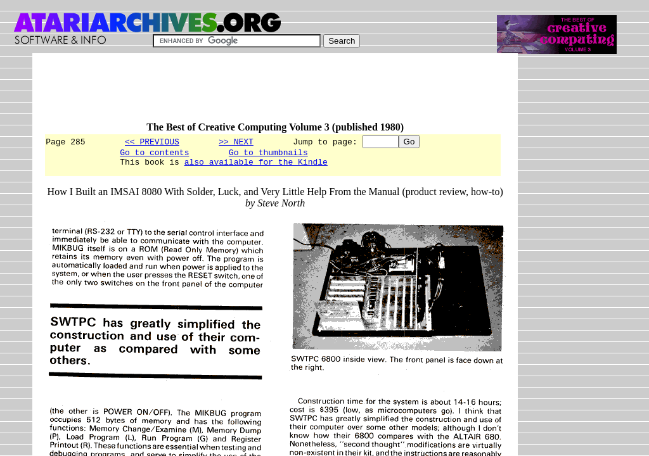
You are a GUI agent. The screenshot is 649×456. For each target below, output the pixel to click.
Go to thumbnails (268, 154)
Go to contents (154, 154)
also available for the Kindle (256, 165)
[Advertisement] (274, 93)
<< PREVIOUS (152, 141)
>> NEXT (236, 141)
